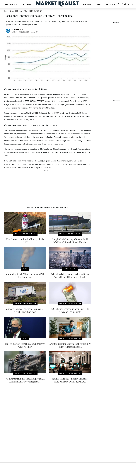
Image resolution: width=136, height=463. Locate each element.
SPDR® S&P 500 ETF (35, 11)
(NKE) (35, 113)
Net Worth (110, 4)
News (99, 4)
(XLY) (81, 94)
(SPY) (42, 101)
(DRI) (81, 113)
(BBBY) (56, 113)
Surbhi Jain (18, 29)
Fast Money (87, 4)
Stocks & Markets (16, 11)
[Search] (119, 4)
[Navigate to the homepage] (57, 4)
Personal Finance (11, 4)
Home (6, 11)
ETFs (25, 11)
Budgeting (27, 4)
